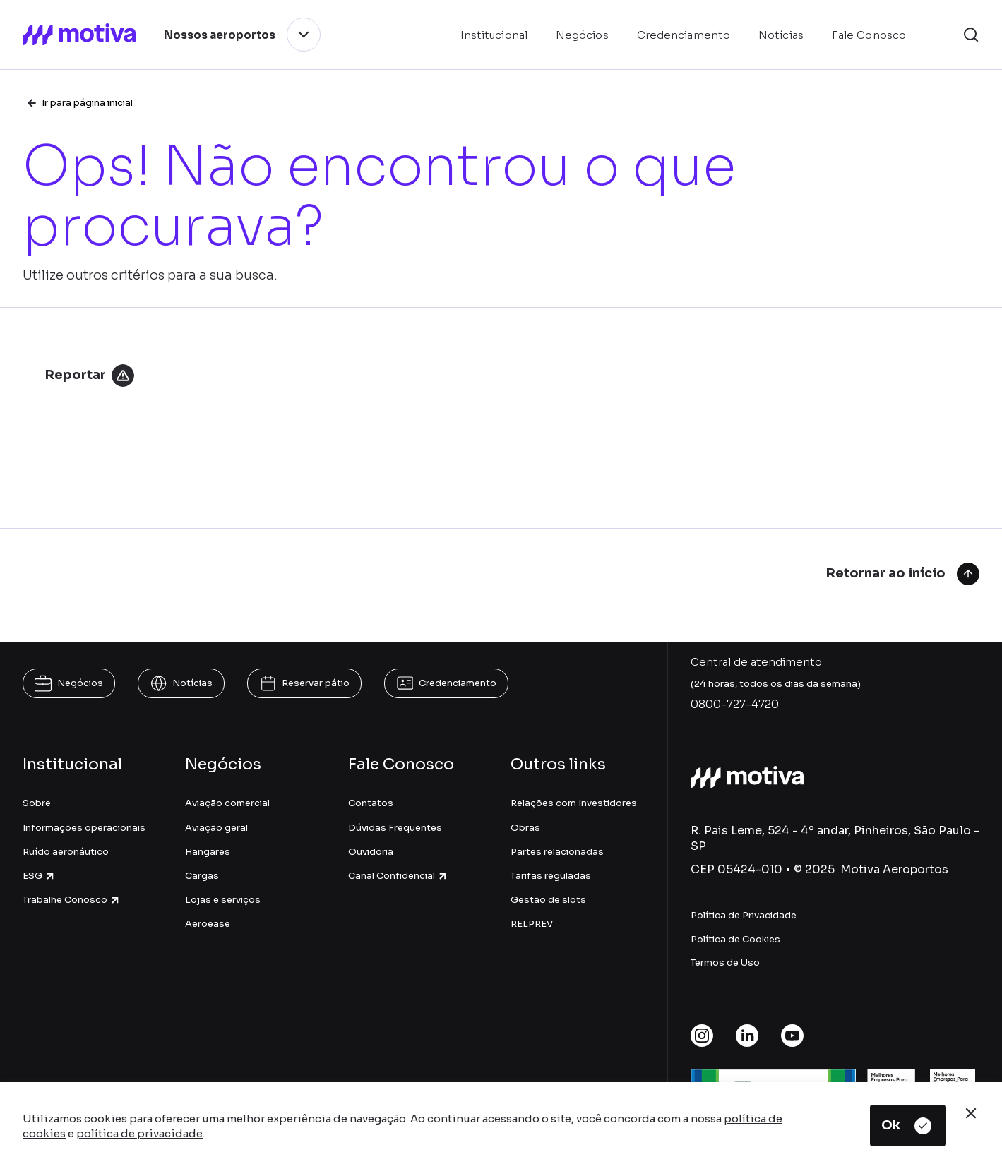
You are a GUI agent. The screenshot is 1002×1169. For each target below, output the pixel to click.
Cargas (202, 876)
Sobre (37, 803)
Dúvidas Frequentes (395, 828)
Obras (525, 828)
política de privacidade (139, 1133)
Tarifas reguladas (551, 876)
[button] (970, 34)
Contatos (370, 803)
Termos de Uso (725, 963)
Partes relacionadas (557, 852)
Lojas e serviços (223, 900)
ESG (39, 876)
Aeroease (207, 924)
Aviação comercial (227, 803)
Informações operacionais (84, 828)
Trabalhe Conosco (72, 900)
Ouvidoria (370, 852)
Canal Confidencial (398, 876)
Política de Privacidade (744, 915)
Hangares (207, 852)
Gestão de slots (548, 900)
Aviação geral (216, 828)
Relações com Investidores (574, 803)
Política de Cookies (735, 939)
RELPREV (532, 924)
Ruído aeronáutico (66, 852)
